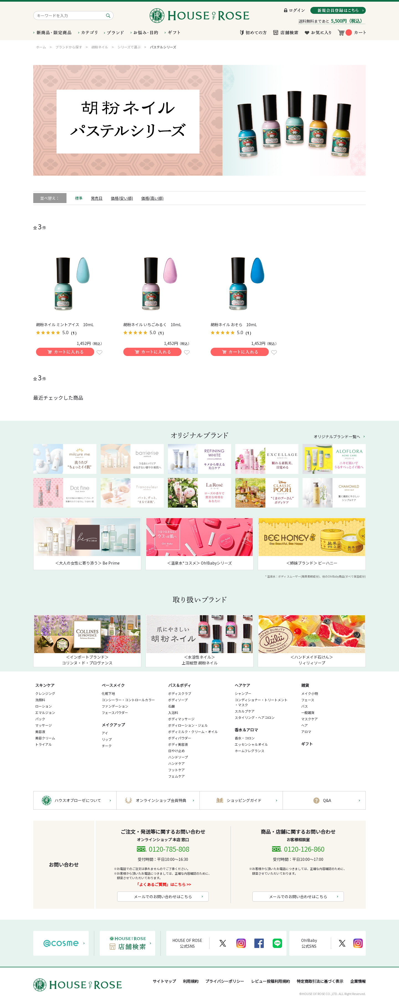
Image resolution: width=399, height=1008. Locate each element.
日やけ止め (176, 750)
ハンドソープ (178, 757)
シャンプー (243, 693)
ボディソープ (178, 699)
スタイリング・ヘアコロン (255, 717)
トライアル (43, 744)
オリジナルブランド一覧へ (337, 436)
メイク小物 (309, 693)
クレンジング (45, 693)
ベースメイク (113, 685)
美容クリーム (45, 738)
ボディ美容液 (178, 744)
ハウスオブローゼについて (78, 800)
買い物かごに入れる (65, 352)
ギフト (307, 744)
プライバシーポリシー (224, 981)
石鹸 (171, 706)
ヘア (304, 725)
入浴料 (173, 712)
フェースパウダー (115, 712)
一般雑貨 (307, 712)
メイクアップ (113, 725)
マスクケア (309, 718)
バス (304, 706)
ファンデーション (115, 706)
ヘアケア (242, 685)
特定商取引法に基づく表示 (320, 981)
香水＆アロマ (246, 729)
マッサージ (43, 725)
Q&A (327, 800)
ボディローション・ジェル (188, 725)
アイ (105, 733)
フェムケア (176, 776)
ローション (43, 706)
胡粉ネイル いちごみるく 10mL (152, 324)
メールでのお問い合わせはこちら (163, 896)
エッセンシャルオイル (251, 744)
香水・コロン (245, 738)
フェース (307, 699)
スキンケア (45, 685)
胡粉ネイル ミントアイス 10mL (65, 324)
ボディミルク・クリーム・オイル (193, 731)
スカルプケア (245, 711)
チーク (107, 745)
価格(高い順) (152, 198)
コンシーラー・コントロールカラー (128, 699)
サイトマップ (164, 981)
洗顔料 (40, 699)
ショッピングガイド (244, 800)
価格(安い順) (122, 198)
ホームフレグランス (249, 750)
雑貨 (305, 685)
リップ (107, 739)
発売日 (97, 198)
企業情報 (358, 981)
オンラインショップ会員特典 (161, 800)
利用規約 (190, 981)
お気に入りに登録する (99, 352)
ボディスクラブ (179, 693)
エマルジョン (45, 712)
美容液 (40, 731)
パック (40, 718)
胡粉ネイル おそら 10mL (234, 324)
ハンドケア (176, 763)
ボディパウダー (179, 738)
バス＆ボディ (179, 685)
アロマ (306, 731)
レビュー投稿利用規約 (270, 981)
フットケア (176, 769)
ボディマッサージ (181, 718)
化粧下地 (108, 693)
